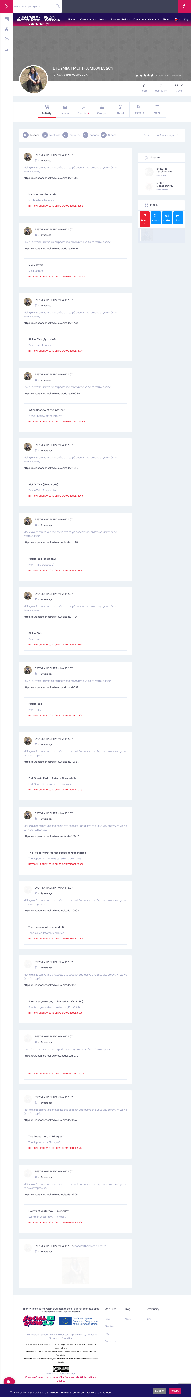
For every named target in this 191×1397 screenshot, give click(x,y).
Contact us (110, 1314)
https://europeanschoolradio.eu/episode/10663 (51, 761)
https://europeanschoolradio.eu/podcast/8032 (51, 1055)
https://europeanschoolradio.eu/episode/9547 (50, 1120)
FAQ (107, 1306)
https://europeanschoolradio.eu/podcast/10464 (51, 248)
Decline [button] (159, 1390)
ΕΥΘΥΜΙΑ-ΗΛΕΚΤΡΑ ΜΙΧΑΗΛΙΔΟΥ (54, 154)
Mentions (51, 135)
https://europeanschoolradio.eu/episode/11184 (51, 616)
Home (71, 19)
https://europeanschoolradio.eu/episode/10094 (51, 910)
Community (87, 19)
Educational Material (145, 19)
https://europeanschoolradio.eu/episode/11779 (51, 323)
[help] (9, 1381)
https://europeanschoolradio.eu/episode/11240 (51, 468)
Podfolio (138, 109)
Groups (102, 110)
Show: (147, 135)
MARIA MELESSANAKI (165, 184)
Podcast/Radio (119, 19)
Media (65, 110)
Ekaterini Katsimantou (164, 170)
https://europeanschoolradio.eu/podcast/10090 (52, 393)
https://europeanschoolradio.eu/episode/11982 (51, 178)
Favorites (71, 135)
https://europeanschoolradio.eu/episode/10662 (51, 836)
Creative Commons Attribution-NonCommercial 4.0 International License (61, 1351)
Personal (31, 135)
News (102, 19)
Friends (83, 110)
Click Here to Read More (98, 1392)
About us (109, 1299)
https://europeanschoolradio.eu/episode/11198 (51, 542)
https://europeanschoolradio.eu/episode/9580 (51, 985)
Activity (47, 110)
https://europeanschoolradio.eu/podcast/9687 (51, 687)
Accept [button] (175, 1390)
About (166, 19)
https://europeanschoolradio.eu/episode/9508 (51, 1194)
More (157, 109)
